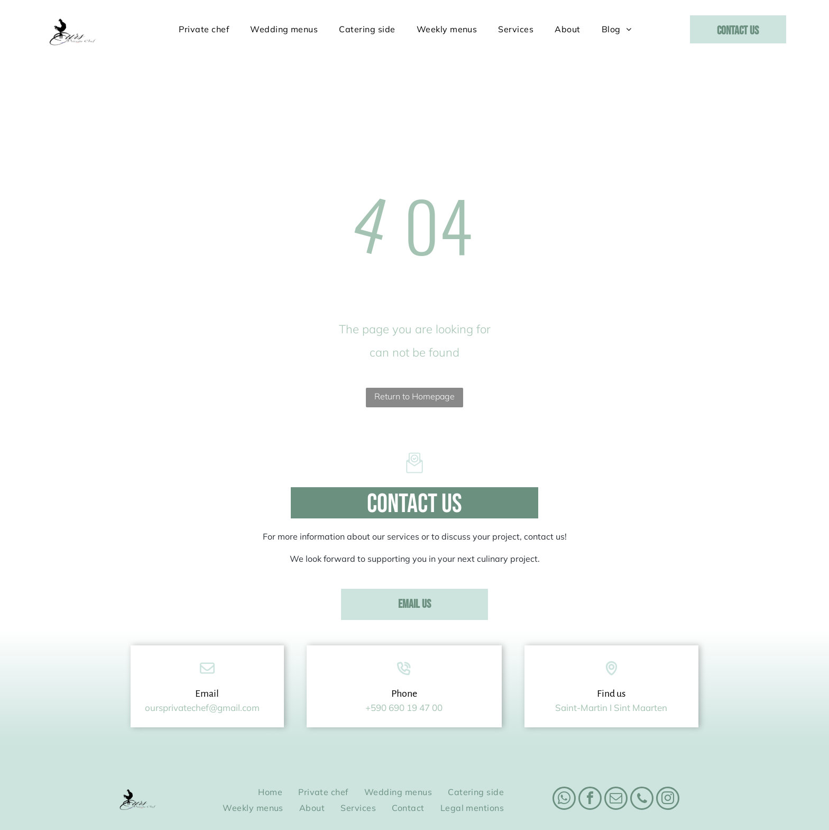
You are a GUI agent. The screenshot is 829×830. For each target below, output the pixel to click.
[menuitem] (204, 29)
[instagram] (667, 774)
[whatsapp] (564, 774)
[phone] (641, 774)
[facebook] (590, 774)
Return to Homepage (414, 370)
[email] (616, 774)
